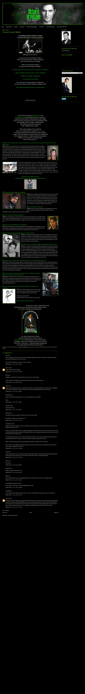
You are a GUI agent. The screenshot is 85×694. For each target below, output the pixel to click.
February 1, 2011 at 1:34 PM (14, 402)
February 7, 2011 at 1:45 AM (14, 507)
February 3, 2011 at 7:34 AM (14, 480)
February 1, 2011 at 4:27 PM (14, 420)
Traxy (7, 355)
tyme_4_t (7, 367)
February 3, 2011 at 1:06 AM (14, 465)
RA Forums (22, 26)
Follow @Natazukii (66, 50)
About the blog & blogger (32, 26)
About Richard (9, 26)
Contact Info (41, 26)
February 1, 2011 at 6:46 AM (14, 382)
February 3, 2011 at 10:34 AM (14, 487)
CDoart (7, 385)
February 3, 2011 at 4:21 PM (14, 495)
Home (2, 26)
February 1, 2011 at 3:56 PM (14, 409)
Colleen (7, 451)
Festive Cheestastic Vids (61, 26)
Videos (4, 348)
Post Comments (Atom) (12, 515)
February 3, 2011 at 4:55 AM (14, 472)
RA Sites (16, 26)
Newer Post (4, 512)
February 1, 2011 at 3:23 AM (14, 364)
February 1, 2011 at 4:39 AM (14, 371)
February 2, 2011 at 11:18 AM (14, 457)
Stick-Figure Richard (50, 26)
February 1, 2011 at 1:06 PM (14, 391)
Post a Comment (5, 510)
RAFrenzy (8, 413)
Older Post (56, 512)
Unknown (8, 498)
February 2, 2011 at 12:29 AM (14, 448)
